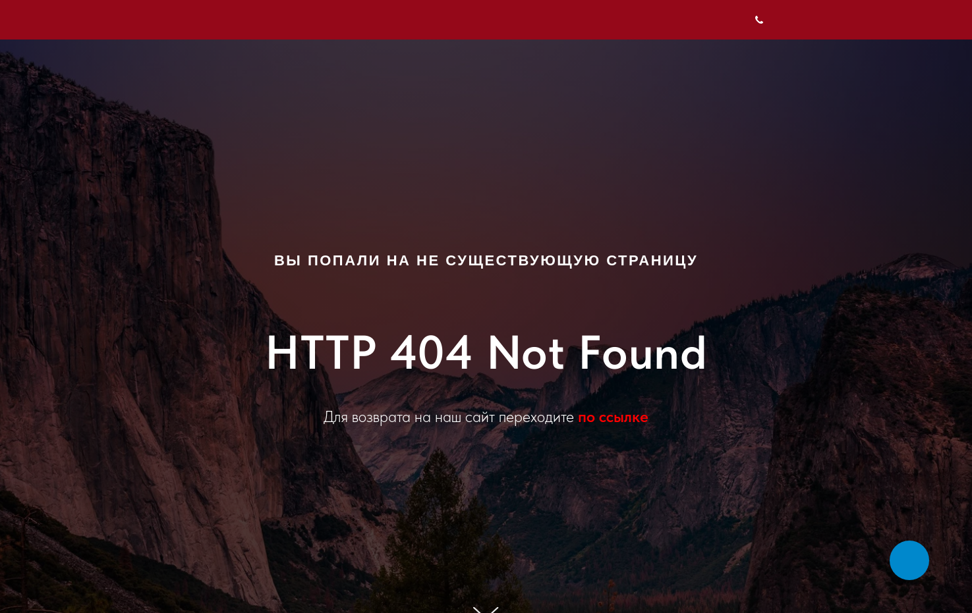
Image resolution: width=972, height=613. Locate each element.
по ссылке (613, 416)
